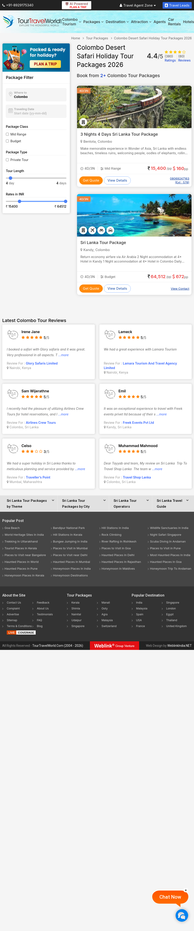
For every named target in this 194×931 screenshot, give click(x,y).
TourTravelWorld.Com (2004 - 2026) (57, 645)
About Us (43, 608)
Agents (160, 21)
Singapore (77, 626)
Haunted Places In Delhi (118, 555)
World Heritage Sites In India (24, 534)
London (171, 608)
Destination (117, 21)
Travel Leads (177, 5)
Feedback (43, 602)
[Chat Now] (182, 915)
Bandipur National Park (69, 528)
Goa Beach (12, 528)
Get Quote (91, 180)
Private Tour (19, 160)
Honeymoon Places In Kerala (24, 575)
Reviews (184, 58)
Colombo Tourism (71, 21)
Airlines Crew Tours (41, 422)
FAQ (39, 620)
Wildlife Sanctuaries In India (169, 528)
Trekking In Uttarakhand (21, 541)
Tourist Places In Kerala (21, 548)
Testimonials (45, 614)
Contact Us (14, 602)
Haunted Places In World (22, 562)
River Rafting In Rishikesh (119, 541)
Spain (139, 614)
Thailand (171, 620)
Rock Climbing (112, 534)
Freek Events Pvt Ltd (138, 422)
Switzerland (109, 626)
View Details (117, 180)
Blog (39, 626)
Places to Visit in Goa (116, 548)
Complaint (13, 608)
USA (139, 620)
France (140, 626)
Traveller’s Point (38, 477)
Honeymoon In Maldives (118, 568)
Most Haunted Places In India (170, 555)
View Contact (180, 288)
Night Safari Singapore (165, 534)
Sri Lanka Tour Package (103, 242)
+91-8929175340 (17, 5)
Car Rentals (174, 21)
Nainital (76, 614)
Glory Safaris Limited (42, 363)
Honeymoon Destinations (70, 575)
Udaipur (76, 620)
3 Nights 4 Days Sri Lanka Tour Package (119, 134)
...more (63, 355)
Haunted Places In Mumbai (71, 562)
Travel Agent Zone (138, 5)
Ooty (104, 608)
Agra (104, 614)
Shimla (75, 608)
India (139, 602)
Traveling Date (24, 109)
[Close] (185, 890)
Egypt (170, 614)
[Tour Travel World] (32, 21)
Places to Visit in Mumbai (70, 548)
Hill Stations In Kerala (67, 534)
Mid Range (18, 134)
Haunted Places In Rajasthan (121, 562)
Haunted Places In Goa (166, 562)
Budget (15, 141)
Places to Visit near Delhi (70, 555)
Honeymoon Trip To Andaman (170, 568)
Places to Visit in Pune (165, 548)
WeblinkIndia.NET (179, 645)
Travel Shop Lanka (137, 477)
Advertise (13, 614)
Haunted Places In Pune (21, 568)
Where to (20, 92)
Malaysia (107, 620)
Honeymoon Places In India (72, 568)
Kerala (75, 602)
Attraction (141, 21)
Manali (105, 602)
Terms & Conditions (19, 626)
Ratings (170, 58)
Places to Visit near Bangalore (25, 555)
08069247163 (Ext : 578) (179, 180)
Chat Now (170, 897)
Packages (93, 21)
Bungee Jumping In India (70, 541)
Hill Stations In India (115, 528)
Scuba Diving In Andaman (168, 541)
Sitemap (12, 620)
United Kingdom (176, 626)
